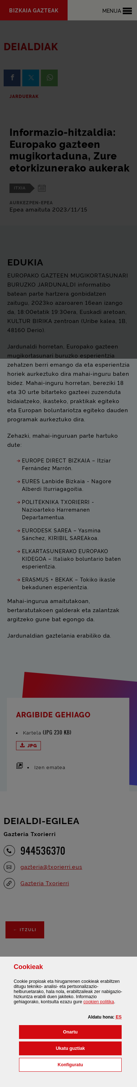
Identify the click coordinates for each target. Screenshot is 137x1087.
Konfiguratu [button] (90, 1064)
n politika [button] (98, 1001)
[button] (119, 1017)
